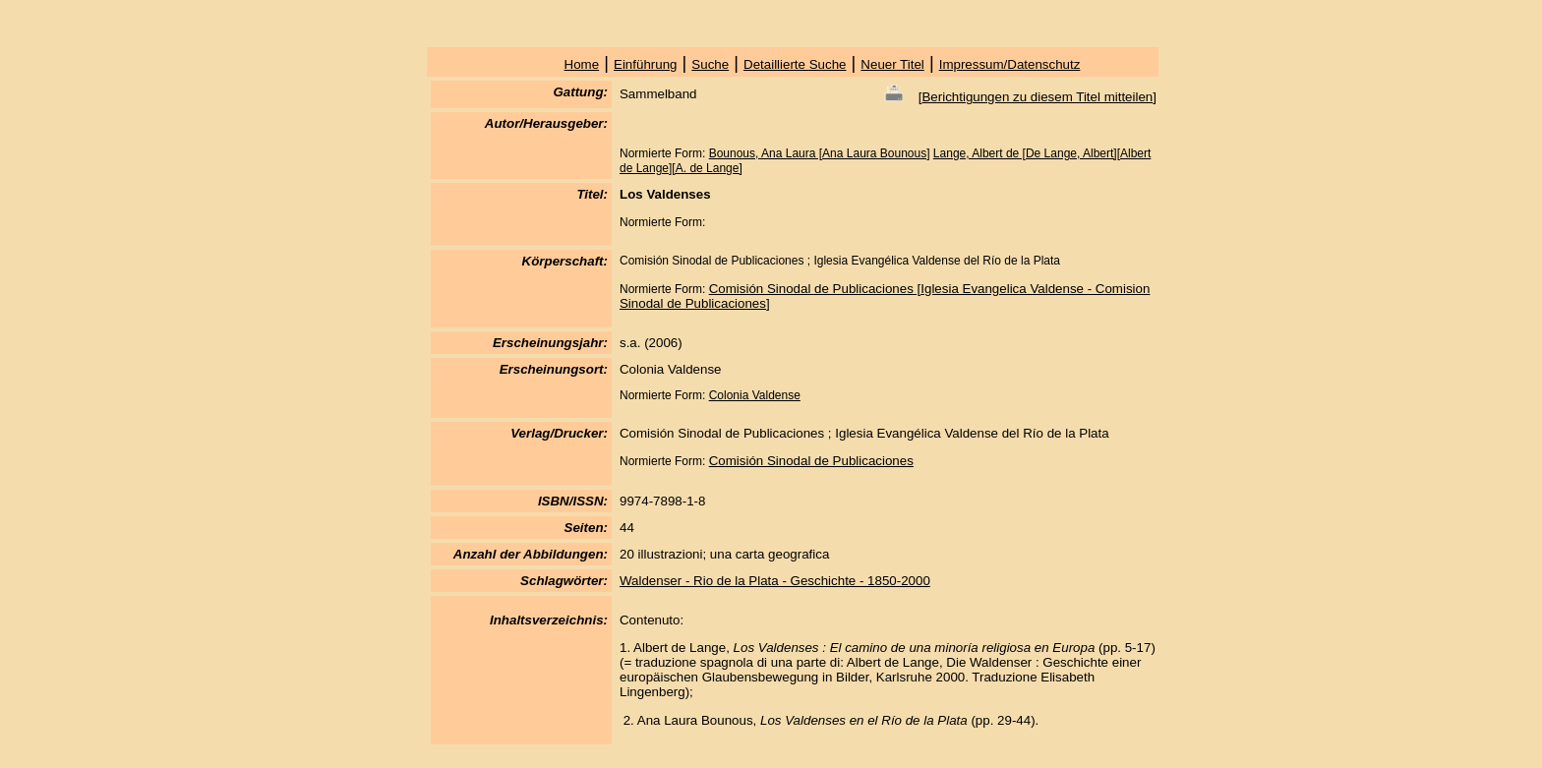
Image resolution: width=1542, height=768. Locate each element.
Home (582, 64)
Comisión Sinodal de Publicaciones (811, 460)
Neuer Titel (891, 64)
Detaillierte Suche (794, 64)
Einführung (645, 64)
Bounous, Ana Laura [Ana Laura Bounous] (819, 153)
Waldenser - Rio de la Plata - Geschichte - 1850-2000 (775, 580)
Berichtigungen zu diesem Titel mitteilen (1037, 96)
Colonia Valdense (755, 395)
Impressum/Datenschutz (1010, 64)
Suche (710, 64)
